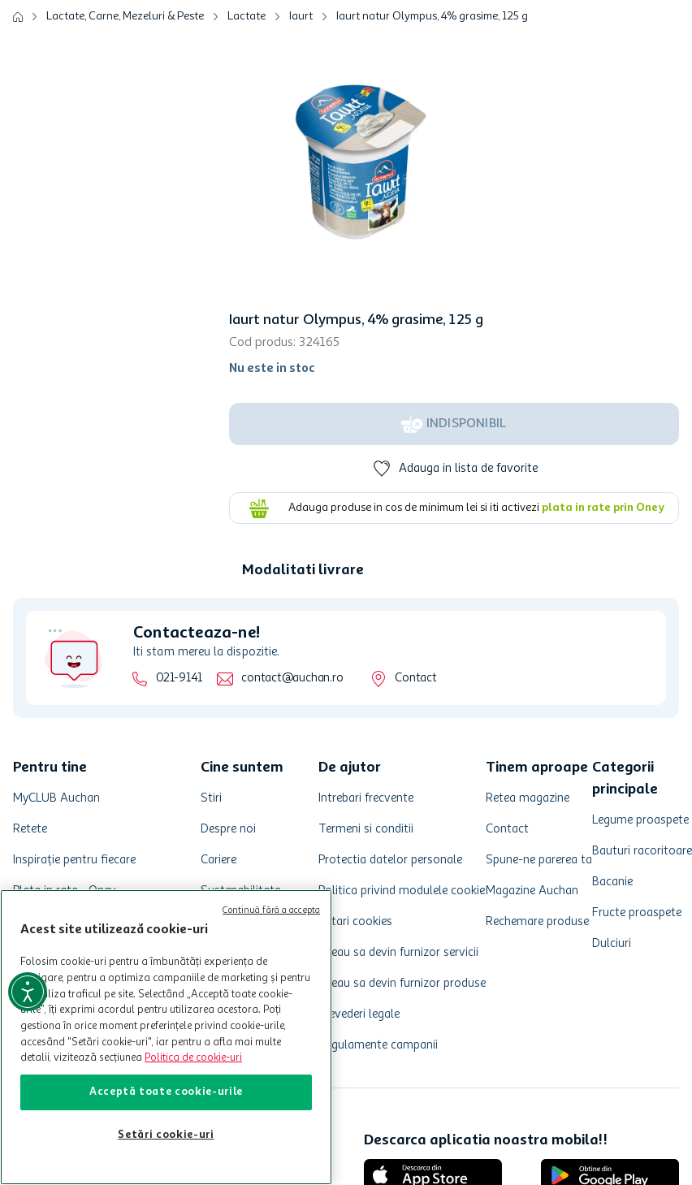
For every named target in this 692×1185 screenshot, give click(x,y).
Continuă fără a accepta (271, 910)
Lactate (246, 16)
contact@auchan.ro (292, 679)
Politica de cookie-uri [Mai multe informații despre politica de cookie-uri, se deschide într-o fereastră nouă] (193, 1058)
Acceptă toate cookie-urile (166, 1092)
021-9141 (179, 679)
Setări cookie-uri (166, 1135)
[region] (166, 1037)
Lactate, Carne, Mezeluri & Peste (125, 16)
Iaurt (301, 16)
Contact (415, 679)
